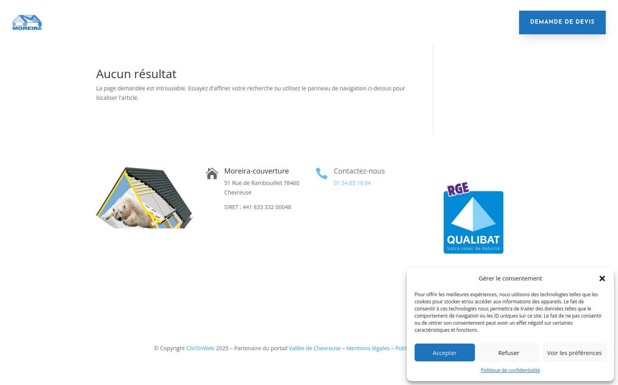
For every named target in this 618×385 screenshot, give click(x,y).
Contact (279, 28)
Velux (411, 16)
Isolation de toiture (105, 16)
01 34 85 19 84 (351, 183)
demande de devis (562, 22)
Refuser (508, 353)
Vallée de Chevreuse (315, 348)
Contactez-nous (358, 171)
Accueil (54, 16)
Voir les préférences (574, 353)
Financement (449, 16)
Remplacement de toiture (184, 16)
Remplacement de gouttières (349, 16)
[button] (602, 278)
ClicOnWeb (200, 348)
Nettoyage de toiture (264, 16)
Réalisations (497, 16)
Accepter (445, 353)
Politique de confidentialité (510, 370)
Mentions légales (368, 348)
